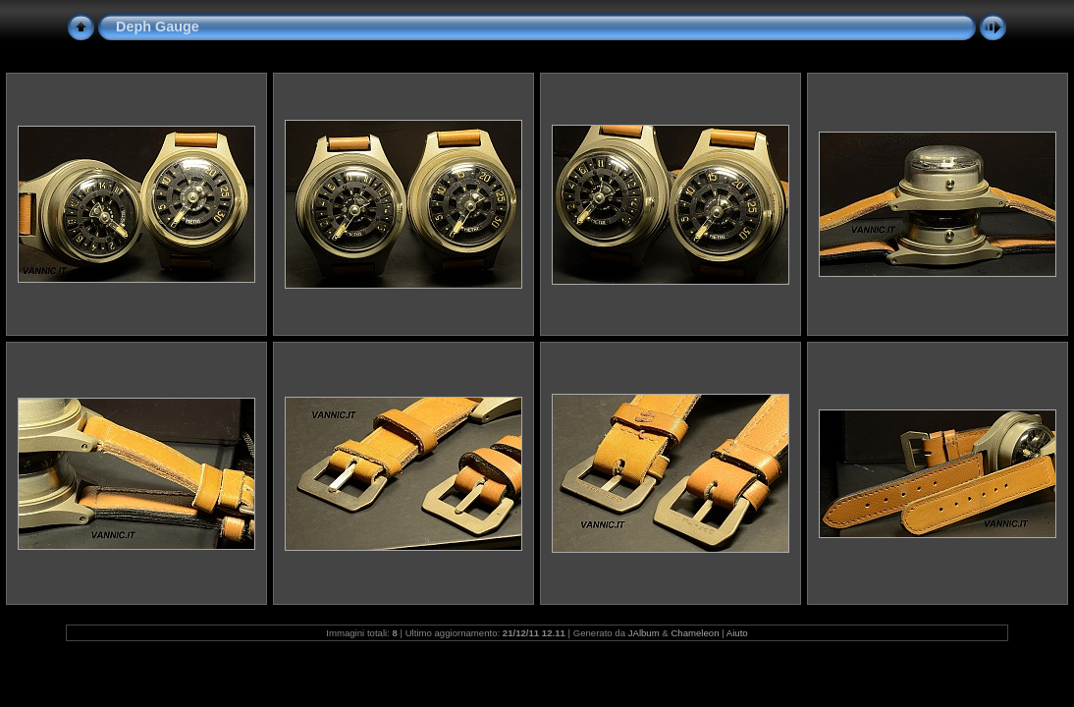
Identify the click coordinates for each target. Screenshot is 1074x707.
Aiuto (737, 632)
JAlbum (644, 632)
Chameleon (695, 632)
